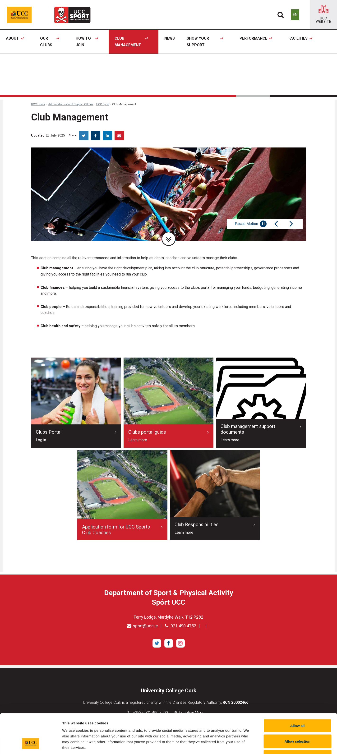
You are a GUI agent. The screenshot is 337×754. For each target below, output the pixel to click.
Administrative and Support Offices (70, 104)
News (169, 38)
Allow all (297, 692)
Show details (249, 745)
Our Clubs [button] (49, 42)
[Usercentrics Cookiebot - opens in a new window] (30, 744)
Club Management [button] (131, 42)
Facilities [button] (300, 42)
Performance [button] (256, 42)
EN (295, 14)
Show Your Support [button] (205, 42)
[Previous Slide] (276, 224)
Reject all (297, 723)
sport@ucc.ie (142, 625)
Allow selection (297, 707)
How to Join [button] (87, 42)
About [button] (14, 42)
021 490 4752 (180, 625)
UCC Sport (102, 104)
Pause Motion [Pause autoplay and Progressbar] (251, 224)
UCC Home (38, 104)
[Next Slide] (291, 224)
